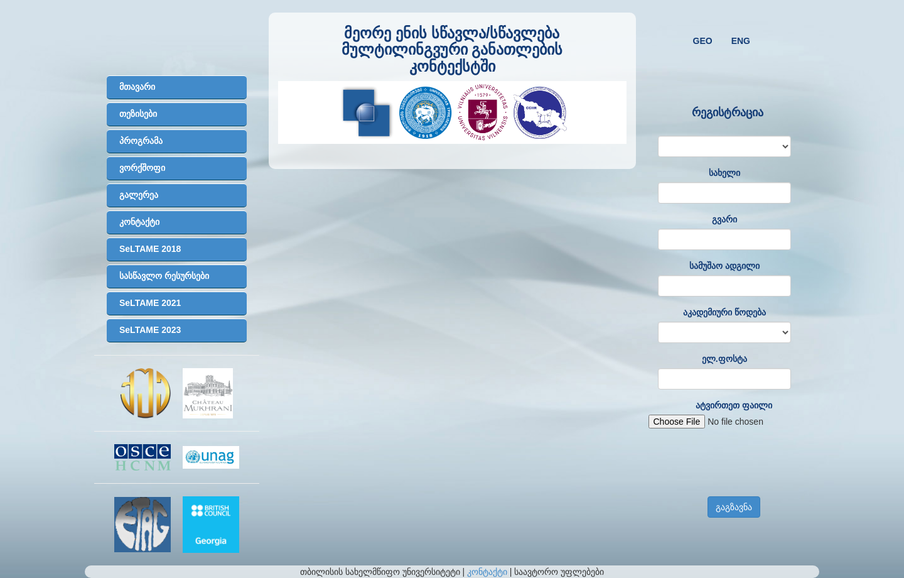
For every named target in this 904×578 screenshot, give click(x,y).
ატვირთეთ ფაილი (734, 405)
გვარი (724, 219)
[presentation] (743, 462)
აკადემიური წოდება (724, 312)
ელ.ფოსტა (724, 359)
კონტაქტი (487, 572)
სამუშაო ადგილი (724, 266)
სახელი (724, 173)
